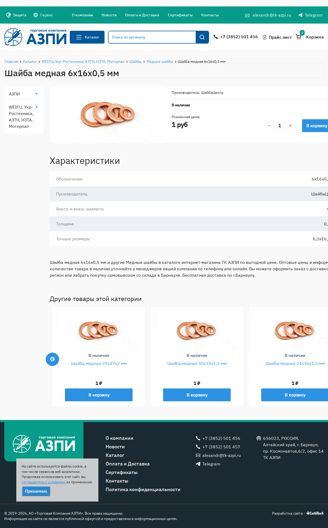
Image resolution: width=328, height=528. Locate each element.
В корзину (98, 395)
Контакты (210, 15)
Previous (52, 359)
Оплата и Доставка (142, 15)
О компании (82, 15)
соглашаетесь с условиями (43, 482)
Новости (109, 15)
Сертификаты (180, 15)
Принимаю (36, 491)
